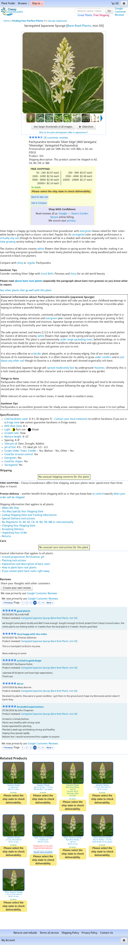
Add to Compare (39, 203)
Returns (6, 536)
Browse (23, 3)
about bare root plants (28, 281)
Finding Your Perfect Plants (29, 20)
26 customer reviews (48, 137)
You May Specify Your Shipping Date (22, 511)
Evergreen (10, 457)
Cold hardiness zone (16, 418)
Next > (50, 602)
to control (98, 493)
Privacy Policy (89, 932)
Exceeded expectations (30, 706)
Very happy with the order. (32, 634)
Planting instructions (14, 560)
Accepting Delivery (13, 529)
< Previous (8, 602)
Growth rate (11, 433)
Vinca (73, 273)
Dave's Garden (79, 213)
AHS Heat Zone (13, 426)
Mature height (12, 436)
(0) (114, 3)
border (37, 353)
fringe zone (13, 422)
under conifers (103, 357)
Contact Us (106, 932)
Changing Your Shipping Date (18, 525)
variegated (78, 234)
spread (51, 367)
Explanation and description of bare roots (26, 564)
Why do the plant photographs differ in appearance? (63, 132)
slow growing (7, 241)
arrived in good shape (29, 660)
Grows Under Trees (15, 450)
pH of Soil (9, 447)
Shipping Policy (70, 932)
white (41, 248)
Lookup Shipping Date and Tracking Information (29, 515)
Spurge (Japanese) (57, 20)
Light (7, 429)
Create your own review (17, 587)
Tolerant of (10, 443)
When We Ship (10, 507)
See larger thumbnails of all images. (53, 126)
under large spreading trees (76, 339)
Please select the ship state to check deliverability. (61, 191)
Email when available (43, 852)
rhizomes (99, 367)
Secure (54, 217)
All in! (20, 683)
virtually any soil (9, 238)
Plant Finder (8, 3)
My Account (8, 940)
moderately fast (65, 367)
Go (109, 10)
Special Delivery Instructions (18, 518)
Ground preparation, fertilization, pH (23, 556)
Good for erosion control (18, 454)
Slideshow (86, 126)
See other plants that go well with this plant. (26, 290)
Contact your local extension (71, 418)
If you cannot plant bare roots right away (25, 571)
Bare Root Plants (79, 26)
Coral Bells (47, 273)
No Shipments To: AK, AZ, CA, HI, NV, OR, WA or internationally (37, 522)
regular (31, 262)
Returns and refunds (25, 932)
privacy (71, 220)
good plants (23, 610)
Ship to (37, 3)
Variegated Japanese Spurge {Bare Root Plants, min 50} (49, 618)
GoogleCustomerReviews (120, 11)
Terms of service (49, 932)
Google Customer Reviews (42, 593)
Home (7, 20)
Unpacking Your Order (14, 532)
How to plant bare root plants (19, 567)
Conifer (32, 450)
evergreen (86, 231)
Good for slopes (13, 461)
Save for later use (39, 197)
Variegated (10, 464)
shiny (20, 262)
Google (63, 213)
